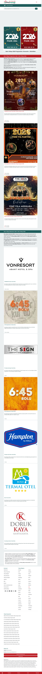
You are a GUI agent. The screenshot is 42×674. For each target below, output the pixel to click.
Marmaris (19, 603)
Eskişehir (29, 575)
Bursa (29, 579)
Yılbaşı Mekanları (6, 575)
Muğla (29, 603)
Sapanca (29, 581)
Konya (29, 600)
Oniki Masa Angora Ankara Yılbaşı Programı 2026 (12, 627)
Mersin (19, 581)
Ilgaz (19, 596)
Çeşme (29, 588)
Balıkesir (29, 585)
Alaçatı (19, 583)
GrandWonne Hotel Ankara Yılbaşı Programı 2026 (12, 638)
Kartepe (19, 598)
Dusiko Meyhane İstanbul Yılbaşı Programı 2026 (11, 636)
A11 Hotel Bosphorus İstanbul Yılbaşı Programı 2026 (12, 619)
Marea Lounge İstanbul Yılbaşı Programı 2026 (11, 630)
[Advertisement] (21, 18)
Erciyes (29, 592)
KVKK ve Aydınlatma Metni (8, 585)
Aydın (19, 585)
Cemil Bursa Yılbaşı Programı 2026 (9, 617)
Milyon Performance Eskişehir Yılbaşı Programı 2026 (12, 615)
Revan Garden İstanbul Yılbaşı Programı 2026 (11, 632)
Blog (4, 581)
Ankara (18, 672)
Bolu (29, 586)
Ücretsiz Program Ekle (20, 654)
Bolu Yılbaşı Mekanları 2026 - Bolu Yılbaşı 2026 (14, 231)
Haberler (5, 579)
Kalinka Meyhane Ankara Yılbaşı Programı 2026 (11, 625)
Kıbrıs (29, 577)
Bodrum (19, 586)
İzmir (19, 571)
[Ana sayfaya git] (9, 2)
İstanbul (9, 672)
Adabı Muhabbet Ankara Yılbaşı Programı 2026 (11, 623)
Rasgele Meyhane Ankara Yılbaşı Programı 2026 (11, 634)
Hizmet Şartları (6, 586)
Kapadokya (20, 577)
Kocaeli (19, 600)
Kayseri (29, 598)
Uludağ (19, 575)
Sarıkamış (30, 607)
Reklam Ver (6, 648)
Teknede (29, 571)
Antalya (19, 573)
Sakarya (19, 607)
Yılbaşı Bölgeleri (6, 573)
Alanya (29, 583)
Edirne (19, 592)
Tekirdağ (29, 609)
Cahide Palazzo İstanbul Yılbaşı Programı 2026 (11, 621)
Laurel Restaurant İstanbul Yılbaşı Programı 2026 (12, 640)
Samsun (19, 609)
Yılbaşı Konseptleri (7, 577)
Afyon (29, 573)
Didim (29, 590)
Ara (36, 8)
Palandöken (20, 605)
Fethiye (19, 594)
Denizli (19, 590)
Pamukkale (30, 605)
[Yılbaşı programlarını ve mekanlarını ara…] (19, 9)
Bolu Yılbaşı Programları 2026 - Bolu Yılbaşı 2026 (15, 56)
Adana (19, 579)
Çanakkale (20, 588)
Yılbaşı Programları (7, 571)
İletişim (5, 583)
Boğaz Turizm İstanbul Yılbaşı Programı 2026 (11, 642)
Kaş (29, 596)
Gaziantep (30, 594)
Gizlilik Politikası (6, 588)
